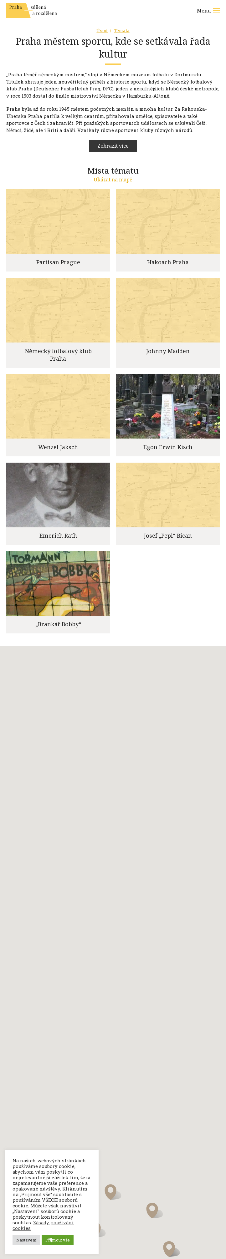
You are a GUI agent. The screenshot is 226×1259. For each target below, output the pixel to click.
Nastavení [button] (26, 1240)
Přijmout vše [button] (57, 1240)
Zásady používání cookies (43, 1225)
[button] (113, 1196)
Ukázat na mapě (113, 183)
